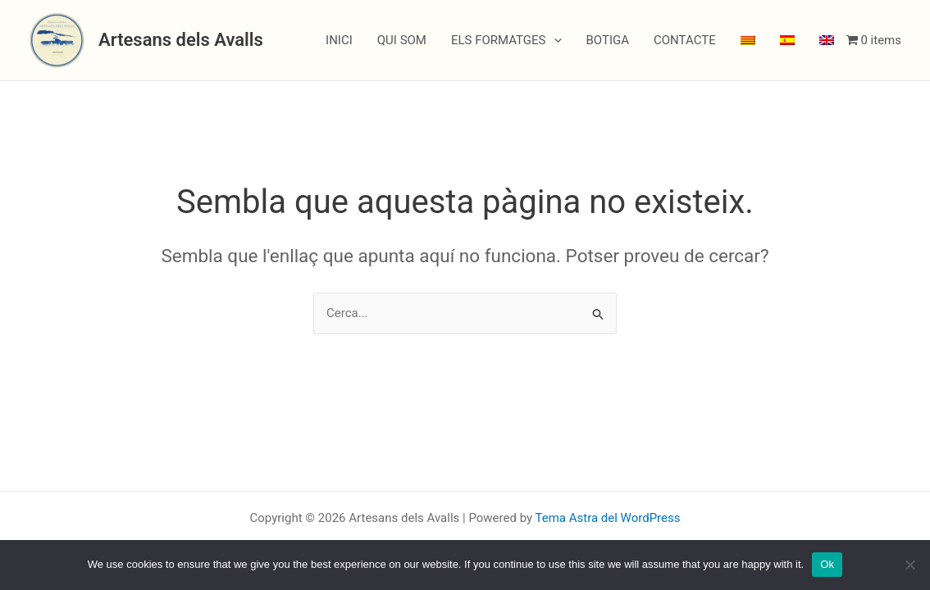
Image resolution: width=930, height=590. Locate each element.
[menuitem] (748, 40)
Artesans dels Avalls (180, 40)
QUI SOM (401, 40)
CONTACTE (685, 40)
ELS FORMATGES (506, 40)
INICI (339, 40)
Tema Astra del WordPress (608, 518)
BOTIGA (608, 40)
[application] (554, 40)
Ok (827, 564)
